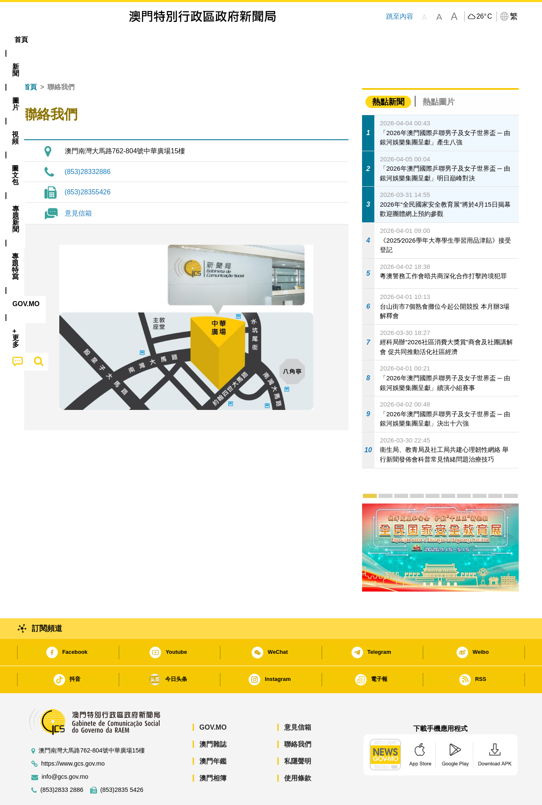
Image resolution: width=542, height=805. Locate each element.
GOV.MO (213, 701)
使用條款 (297, 752)
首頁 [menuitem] (38, 39)
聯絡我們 (297, 718)
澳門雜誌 (213, 718)
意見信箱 (78, 187)
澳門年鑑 (213, 735)
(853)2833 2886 (61, 764)
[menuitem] (69, 40)
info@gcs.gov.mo (64, 751)
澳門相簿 (213, 752)
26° (484, 16)
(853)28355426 (88, 166)
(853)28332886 (88, 145)
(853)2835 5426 (122, 764)
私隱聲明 (297, 735)
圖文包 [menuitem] (165, 39)
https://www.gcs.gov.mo (73, 738)
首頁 (30, 61)
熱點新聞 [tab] (388, 76)
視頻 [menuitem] (131, 39)
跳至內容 (399, 16)
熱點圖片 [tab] (439, 76)
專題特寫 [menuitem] (249, 39)
